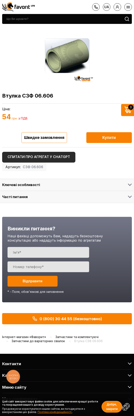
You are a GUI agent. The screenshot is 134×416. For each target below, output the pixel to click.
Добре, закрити (112, 407)
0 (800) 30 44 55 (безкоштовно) (67, 318)
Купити (109, 137)
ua (106, 7)
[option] (67, 55)
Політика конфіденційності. (55, 412)
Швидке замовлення (44, 137)
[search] (62, 19)
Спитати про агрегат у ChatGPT (39, 157)
